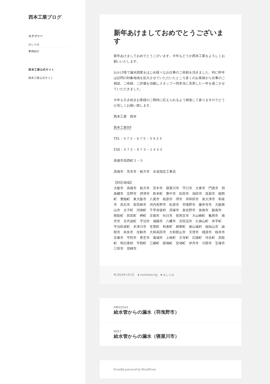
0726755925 (9, 381)
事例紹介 (33, 51)
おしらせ (33, 44)
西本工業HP (123, 127)
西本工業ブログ (44, 17)
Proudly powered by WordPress (135, 369)
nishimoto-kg (148, 275)
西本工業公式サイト (40, 78)
